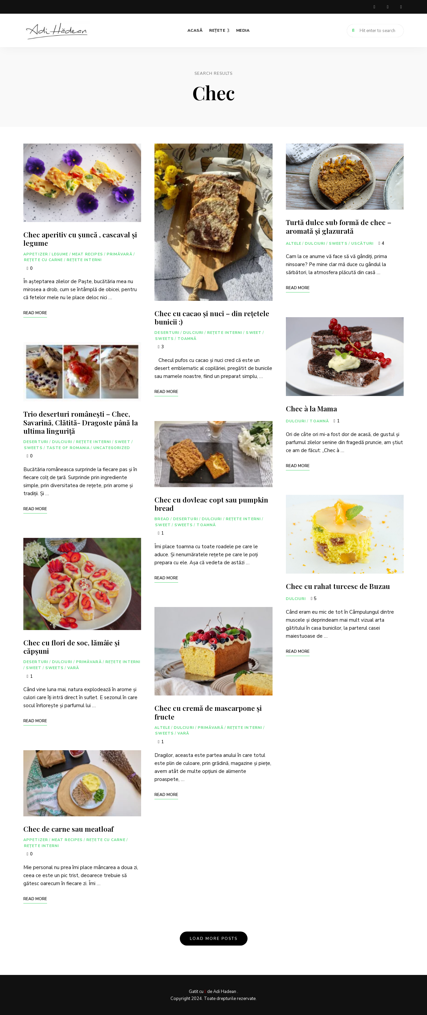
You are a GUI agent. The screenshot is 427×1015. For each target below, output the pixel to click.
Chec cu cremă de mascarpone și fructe (208, 712)
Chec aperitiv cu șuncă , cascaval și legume (80, 238)
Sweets (33, 447)
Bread (161, 518)
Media (243, 30)
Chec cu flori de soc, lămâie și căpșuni (71, 646)
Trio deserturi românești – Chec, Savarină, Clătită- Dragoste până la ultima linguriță (80, 422)
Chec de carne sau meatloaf (68, 828)
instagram (387, 6)
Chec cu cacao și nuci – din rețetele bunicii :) (211, 317)
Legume (60, 253)
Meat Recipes (87, 253)
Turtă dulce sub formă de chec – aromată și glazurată (338, 226)
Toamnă (187, 338)
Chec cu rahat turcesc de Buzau (338, 585)
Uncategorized (111, 447)
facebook (374, 6)
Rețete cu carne (43, 259)
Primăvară (119, 253)
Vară (73, 667)
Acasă (195, 30)
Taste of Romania (68, 447)
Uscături (362, 242)
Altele (162, 727)
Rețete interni (84, 259)
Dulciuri (62, 441)
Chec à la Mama (311, 408)
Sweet (122, 441)
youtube (401, 6)
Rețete (217, 30)
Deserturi (35, 441)
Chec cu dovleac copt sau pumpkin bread (211, 503)
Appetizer (35, 253)
